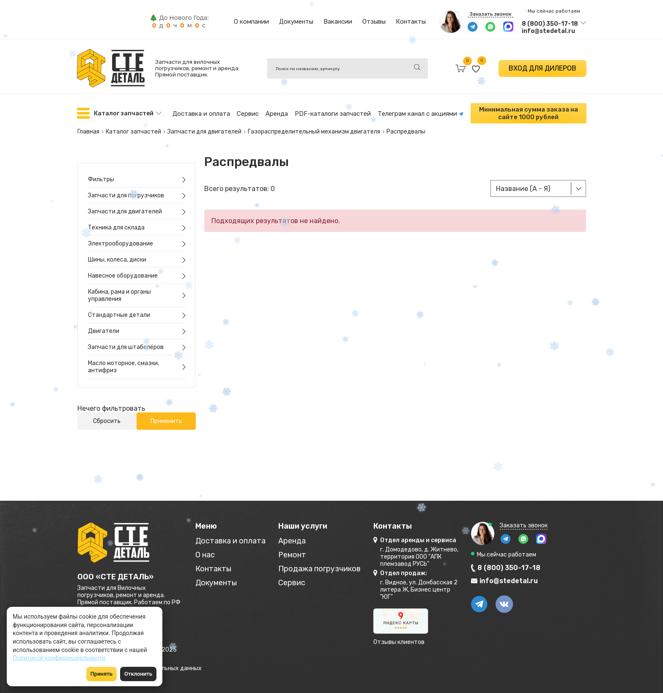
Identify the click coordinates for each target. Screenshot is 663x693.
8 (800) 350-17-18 (550, 23)
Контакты (411, 21)
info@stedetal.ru (548, 31)
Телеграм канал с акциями (420, 113)
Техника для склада (116, 227)
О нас (205, 555)
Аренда (277, 113)
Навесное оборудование (123, 275)
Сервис (248, 113)
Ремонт (292, 555)
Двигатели (103, 331)
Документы (296, 21)
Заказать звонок (490, 14)
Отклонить (138, 674)
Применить (166, 421)
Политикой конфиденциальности (59, 658)
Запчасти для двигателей (125, 211)
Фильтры (101, 179)
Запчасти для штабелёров (126, 347)
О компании (251, 21)
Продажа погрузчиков (319, 569)
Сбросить (107, 421)
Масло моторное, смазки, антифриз (123, 367)
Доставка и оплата (201, 113)
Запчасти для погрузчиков (126, 195)
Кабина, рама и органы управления (119, 295)
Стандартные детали (119, 315)
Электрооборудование (120, 243)
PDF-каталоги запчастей (333, 113)
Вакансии (337, 21)
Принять (101, 674)
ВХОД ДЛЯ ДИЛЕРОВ (542, 68)
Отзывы (374, 21)
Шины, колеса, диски (117, 259)
